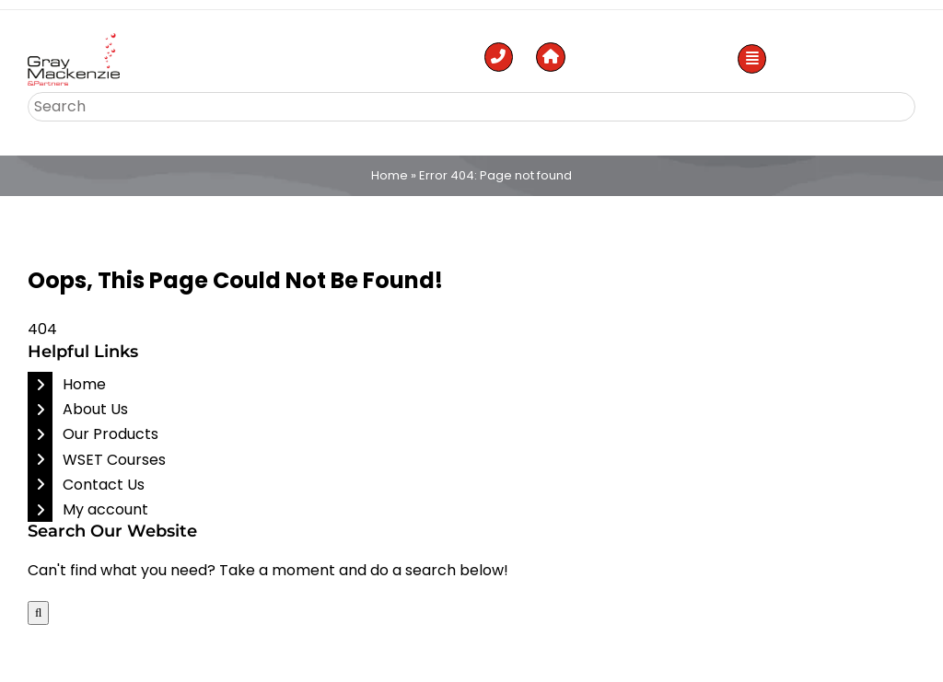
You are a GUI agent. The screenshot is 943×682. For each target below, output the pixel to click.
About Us (95, 409)
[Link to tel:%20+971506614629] (499, 57)
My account (105, 509)
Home (389, 175)
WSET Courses (114, 459)
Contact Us (104, 484)
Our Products (110, 434)
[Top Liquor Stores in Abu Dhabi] (74, 40)
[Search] (38, 613)
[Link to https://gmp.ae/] (550, 57)
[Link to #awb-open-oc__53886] (752, 59)
